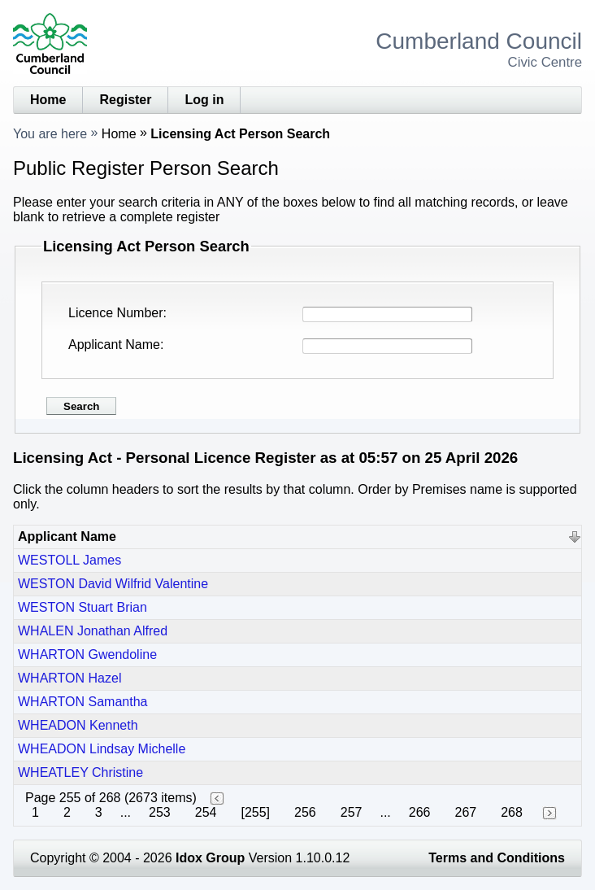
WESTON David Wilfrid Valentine (113, 584)
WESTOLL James (69, 560)
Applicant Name (114, 344)
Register (125, 100)
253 (160, 812)
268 (512, 812)
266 (420, 812)
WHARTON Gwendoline (87, 654)
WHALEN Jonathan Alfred (92, 631)
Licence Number (115, 313)
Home (48, 100)
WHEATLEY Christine (80, 772)
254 (206, 812)
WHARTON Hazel (69, 678)
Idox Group (210, 858)
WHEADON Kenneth (78, 725)
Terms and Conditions (496, 858)
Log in (204, 100)
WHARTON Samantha (82, 702)
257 (352, 812)
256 (305, 812)
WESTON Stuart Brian (82, 607)
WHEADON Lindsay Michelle (101, 749)
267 (466, 812)
